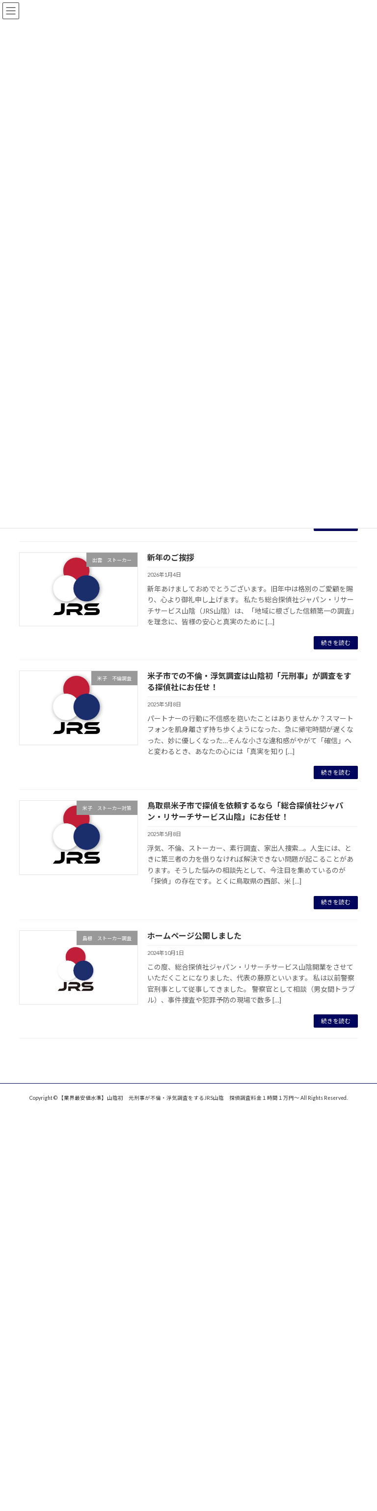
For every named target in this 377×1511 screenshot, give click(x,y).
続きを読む (335, 642)
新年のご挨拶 (170, 557)
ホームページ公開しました (194, 935)
